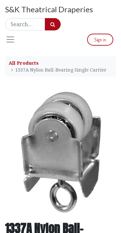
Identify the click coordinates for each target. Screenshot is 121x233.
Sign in (100, 39)
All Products (24, 63)
